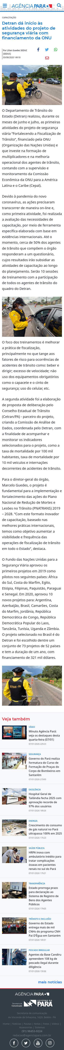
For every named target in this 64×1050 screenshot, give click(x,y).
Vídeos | (56, 1023)
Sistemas (40, 1027)
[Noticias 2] (29, 701)
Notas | (38, 1023)
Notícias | (18, 1023)
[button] (4, 5)
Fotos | (47, 1023)
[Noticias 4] (35, 701)
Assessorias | (27, 1027)
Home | (7, 1023)
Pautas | (29, 1023)
